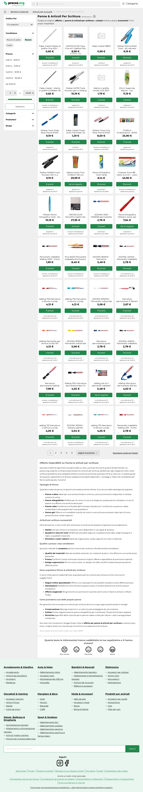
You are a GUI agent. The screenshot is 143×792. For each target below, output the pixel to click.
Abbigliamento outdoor (51, 726)
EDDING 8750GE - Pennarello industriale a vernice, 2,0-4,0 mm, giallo (75, 342)
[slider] (6, 99)
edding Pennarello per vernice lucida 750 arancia (49, 342)
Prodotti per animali (117, 694)
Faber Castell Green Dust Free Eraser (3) (75, 131)
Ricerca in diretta (45, 771)
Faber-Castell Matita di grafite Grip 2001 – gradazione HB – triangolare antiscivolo (50, 47)
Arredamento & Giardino (18, 667)
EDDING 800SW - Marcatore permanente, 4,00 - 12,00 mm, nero (101, 258)
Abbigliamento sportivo (51, 729)
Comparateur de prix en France (24, 779)
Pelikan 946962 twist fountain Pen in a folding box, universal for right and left (50, 173)
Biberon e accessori (83, 686)
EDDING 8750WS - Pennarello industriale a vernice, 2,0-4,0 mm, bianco (101, 300)
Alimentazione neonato (17, 725)
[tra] (10, 93)
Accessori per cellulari (118, 672)
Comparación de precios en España (58, 779)
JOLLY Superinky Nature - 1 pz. (127, 89)
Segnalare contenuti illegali (125, 453)
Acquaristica (114, 702)
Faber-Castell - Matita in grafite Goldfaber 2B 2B (50, 89)
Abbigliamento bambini (85, 672)
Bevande (44, 706)
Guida (100, 771)
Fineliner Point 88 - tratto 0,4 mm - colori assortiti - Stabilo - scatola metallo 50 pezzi (127, 173)
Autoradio (44, 682)
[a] (28, 93)
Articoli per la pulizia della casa (21, 739)
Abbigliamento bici (49, 722)
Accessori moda (81, 702)
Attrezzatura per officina (51, 679)
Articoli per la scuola (42, 11)
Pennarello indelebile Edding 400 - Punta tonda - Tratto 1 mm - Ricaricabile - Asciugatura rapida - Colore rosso (127, 426)
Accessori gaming (15, 699)
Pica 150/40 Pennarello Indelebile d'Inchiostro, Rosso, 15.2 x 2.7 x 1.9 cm (75, 258)
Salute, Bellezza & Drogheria (14, 718)
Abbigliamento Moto (50, 672)
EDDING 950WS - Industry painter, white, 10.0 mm (75, 426)
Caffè (42, 709)
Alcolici (43, 702)
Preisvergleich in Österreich (89, 779)
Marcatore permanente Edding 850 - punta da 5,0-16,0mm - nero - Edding (49, 384)
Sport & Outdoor (47, 717)
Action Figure (12, 702)
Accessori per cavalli (117, 699)
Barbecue (10, 682)
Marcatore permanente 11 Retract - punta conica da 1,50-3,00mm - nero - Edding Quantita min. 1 (127, 300)
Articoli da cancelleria (16, 675)
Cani (110, 706)
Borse (77, 706)
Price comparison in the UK (72, 782)
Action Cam (113, 675)
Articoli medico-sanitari (17, 735)
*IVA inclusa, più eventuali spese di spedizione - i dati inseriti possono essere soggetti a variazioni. (71, 788)
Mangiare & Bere (48, 694)
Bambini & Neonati (20, 11)
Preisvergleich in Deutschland (119, 779)
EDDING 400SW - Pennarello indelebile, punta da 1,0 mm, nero (127, 342)
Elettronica (112, 667)
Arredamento (12, 672)
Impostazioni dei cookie (116, 771)
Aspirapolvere (114, 682)
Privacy (31, 771)
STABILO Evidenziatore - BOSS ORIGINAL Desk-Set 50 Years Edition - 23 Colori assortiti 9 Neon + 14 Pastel (127, 131)
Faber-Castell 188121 (101, 46)
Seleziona (19, 106)
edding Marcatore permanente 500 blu (127, 384)
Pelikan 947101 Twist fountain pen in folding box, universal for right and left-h (76, 89)
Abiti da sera (80, 699)
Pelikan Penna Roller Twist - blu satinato (127, 47)
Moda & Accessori (82, 694)
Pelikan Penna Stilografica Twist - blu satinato (49, 216)
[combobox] (78, 4)
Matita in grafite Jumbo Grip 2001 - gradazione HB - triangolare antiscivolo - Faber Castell (101, 89)
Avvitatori (11, 679)
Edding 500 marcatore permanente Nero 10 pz (75, 384)
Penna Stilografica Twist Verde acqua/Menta (101, 173)
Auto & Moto (45, 667)
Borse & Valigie (81, 709)
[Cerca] (33, 4)
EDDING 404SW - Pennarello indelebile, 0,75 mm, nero (127, 258)
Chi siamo (90, 771)
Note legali (21, 771)
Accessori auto (47, 675)
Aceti (42, 699)
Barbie (9, 706)
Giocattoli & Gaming (16, 694)
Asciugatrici (113, 679)
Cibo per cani (114, 709)
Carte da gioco (13, 709)
